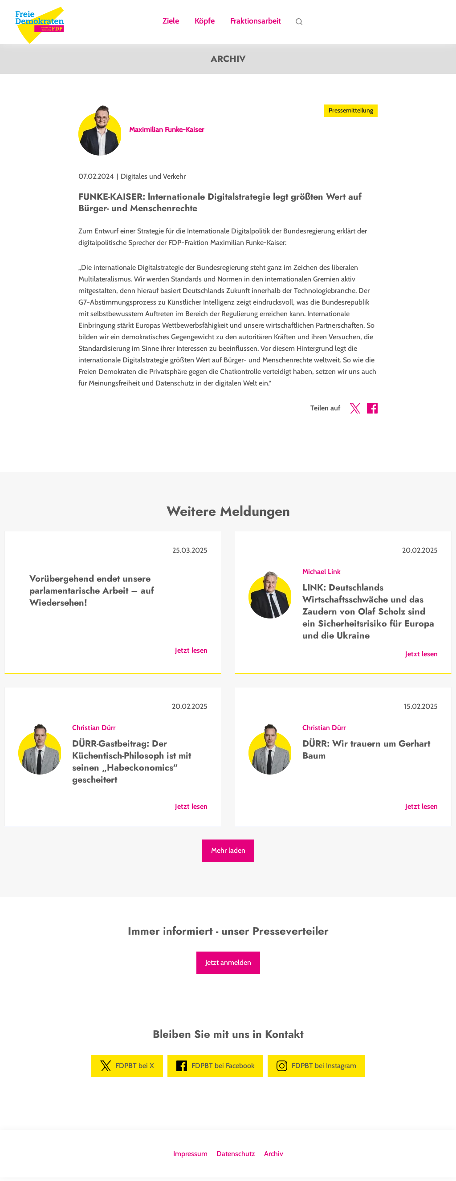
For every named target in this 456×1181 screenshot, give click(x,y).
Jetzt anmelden (228, 966)
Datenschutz (235, 1157)
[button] (355, 413)
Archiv (273, 1157)
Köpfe (205, 21)
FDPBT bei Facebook (215, 1069)
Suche (298, 23)
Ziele (171, 21)
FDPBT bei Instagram (316, 1069)
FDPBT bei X (127, 1069)
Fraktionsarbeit (255, 21)
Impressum (190, 1157)
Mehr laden (228, 854)
